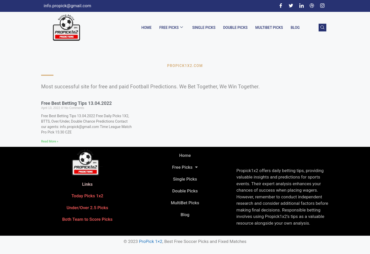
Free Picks (171, 28)
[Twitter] (291, 6)
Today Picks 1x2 (87, 195)
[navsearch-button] (322, 27)
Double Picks (235, 28)
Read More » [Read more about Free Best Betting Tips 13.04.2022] (49, 141)
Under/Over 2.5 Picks (87, 207)
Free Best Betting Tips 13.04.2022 (76, 103)
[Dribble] (312, 6)
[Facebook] (280, 6)
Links (87, 184)
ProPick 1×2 (150, 241)
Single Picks (203, 28)
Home (146, 28)
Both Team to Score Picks (87, 219)
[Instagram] (322, 6)
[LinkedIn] (301, 6)
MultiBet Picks (269, 28)
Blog (295, 28)
